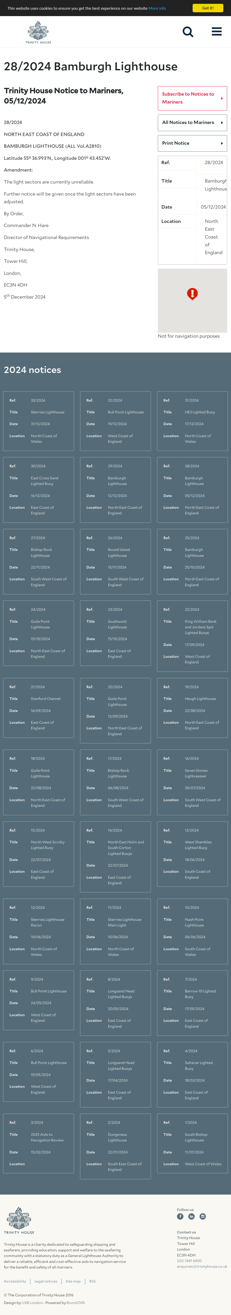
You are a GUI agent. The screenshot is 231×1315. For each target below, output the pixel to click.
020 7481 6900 (189, 1261)
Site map (73, 1281)
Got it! (208, 8)
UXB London (32, 1303)
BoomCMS (76, 1303)
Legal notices (46, 1281)
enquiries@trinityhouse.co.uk (202, 1266)
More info (157, 8)
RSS (92, 1281)
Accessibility (15, 1281)
